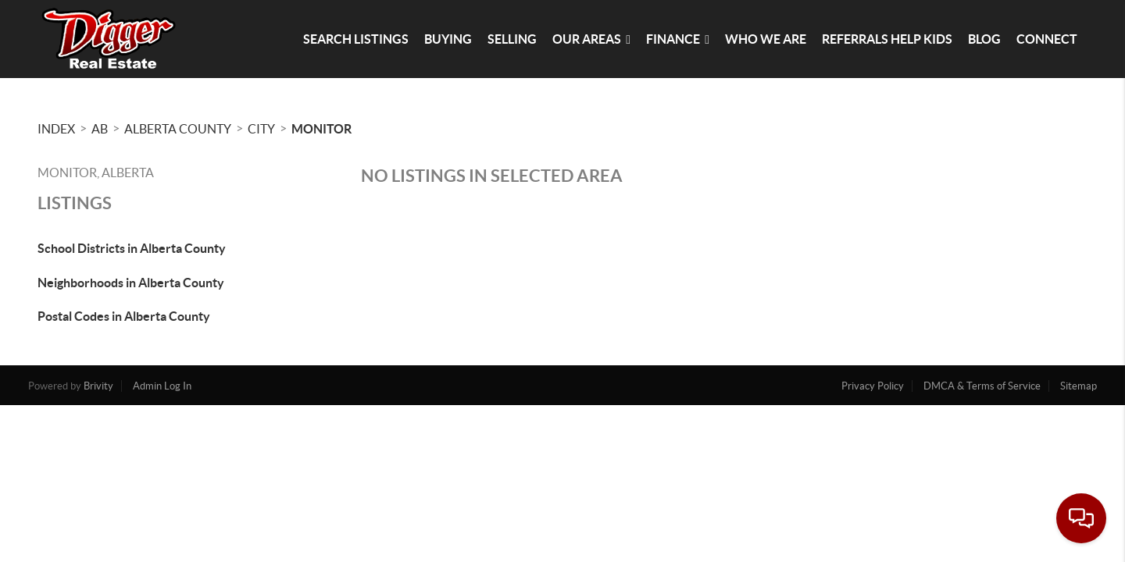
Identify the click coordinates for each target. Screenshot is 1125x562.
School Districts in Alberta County (132, 248)
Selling (512, 39)
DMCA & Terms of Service (982, 386)
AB (99, 129)
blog (984, 39)
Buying (448, 39)
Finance (677, 39)
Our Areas (591, 39)
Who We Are (765, 39)
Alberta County (177, 129)
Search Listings (356, 39)
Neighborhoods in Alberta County (131, 283)
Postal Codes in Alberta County (124, 316)
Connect (1046, 39)
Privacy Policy (872, 386)
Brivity (98, 386)
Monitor (321, 129)
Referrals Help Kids (887, 39)
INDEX (56, 129)
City (261, 129)
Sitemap (1078, 386)
